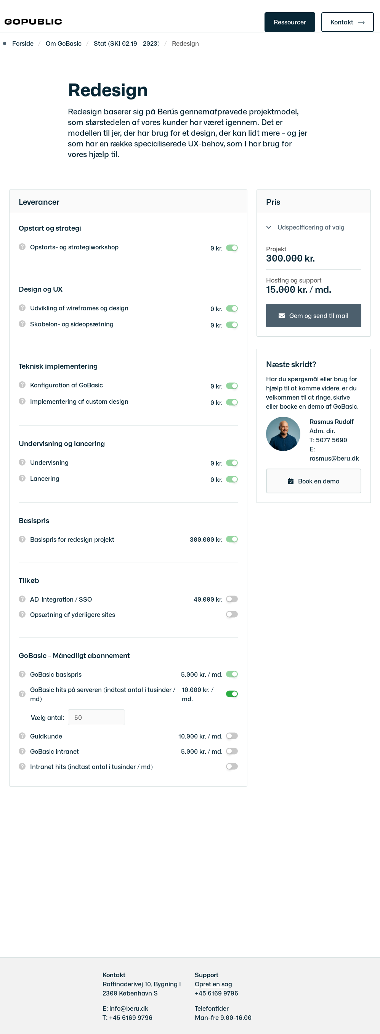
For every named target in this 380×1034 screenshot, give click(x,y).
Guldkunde (46, 736)
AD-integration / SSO (61, 599)
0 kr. (216, 248)
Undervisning (49, 462)
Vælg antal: (47, 717)
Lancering (44, 478)
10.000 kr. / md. (197, 694)
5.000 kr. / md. (202, 674)
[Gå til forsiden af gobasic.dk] (31, 22)
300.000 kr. (206, 539)
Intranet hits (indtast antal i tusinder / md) (91, 766)
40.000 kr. (208, 599)
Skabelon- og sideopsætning (72, 324)
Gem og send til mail (318, 315)
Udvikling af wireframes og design (79, 307)
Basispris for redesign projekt (72, 539)
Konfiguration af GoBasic (66, 385)
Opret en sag (213, 983)
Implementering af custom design (79, 401)
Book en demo (318, 481)
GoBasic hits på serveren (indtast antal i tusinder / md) (102, 694)
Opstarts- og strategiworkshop (74, 246)
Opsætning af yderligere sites (72, 614)
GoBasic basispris (56, 674)
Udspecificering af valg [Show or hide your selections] (311, 227)
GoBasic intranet (54, 751)
